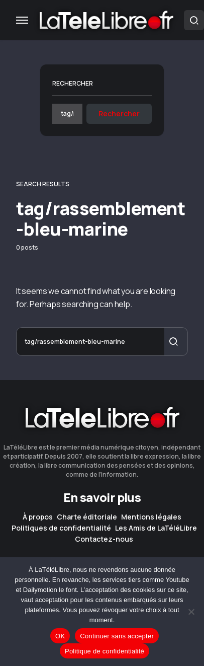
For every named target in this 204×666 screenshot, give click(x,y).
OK (60, 636)
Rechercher (72, 83)
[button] (22, 20)
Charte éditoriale (87, 517)
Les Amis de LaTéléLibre (156, 528)
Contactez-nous (104, 539)
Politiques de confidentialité (61, 528)
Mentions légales (151, 517)
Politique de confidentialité (104, 651)
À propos (38, 517)
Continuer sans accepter (117, 636)
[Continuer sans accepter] (191, 612)
